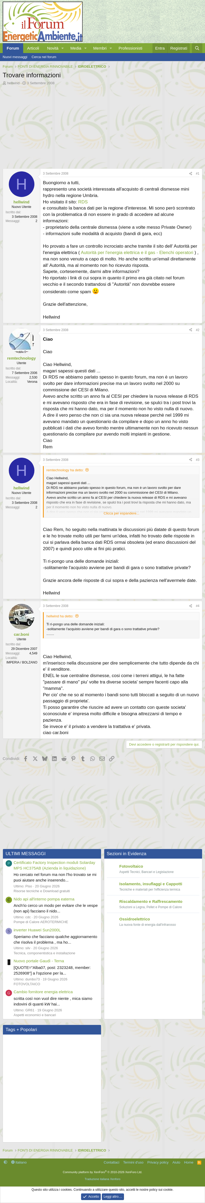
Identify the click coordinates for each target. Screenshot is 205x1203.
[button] (62, 48)
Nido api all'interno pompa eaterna (44, 898)
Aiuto (176, 1162)
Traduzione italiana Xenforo (102, 1178)
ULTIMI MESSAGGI (26, 853)
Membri (100, 48)
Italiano (19, 1162)
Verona (32, 382)
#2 (197, 330)
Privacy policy (157, 1162)
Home (189, 1162)
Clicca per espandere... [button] (121, 513)
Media (75, 48)
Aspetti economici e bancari (35, 1014)
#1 (197, 173)
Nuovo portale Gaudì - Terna (39, 960)
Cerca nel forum (44, 57)
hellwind (13, 83)
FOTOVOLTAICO (27, 983)
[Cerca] (197, 48)
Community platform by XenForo (102, 1171)
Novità (53, 48)
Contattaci (111, 1162)
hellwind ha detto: (59, 616)
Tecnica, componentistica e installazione (44, 952)
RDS (83, 201)
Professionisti (130, 48)
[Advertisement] (102, 125)
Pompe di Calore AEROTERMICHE (41, 921)
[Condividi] (190, 174)
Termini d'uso (133, 1162)
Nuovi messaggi (15, 57)
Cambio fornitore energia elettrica (43, 991)
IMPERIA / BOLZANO (21, 662)
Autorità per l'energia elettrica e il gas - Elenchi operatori (137, 252)
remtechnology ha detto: (64, 470)
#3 (197, 460)
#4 (197, 605)
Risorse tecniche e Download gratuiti (42, 890)
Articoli (33, 48)
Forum (13, 48)
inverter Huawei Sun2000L (37, 929)
